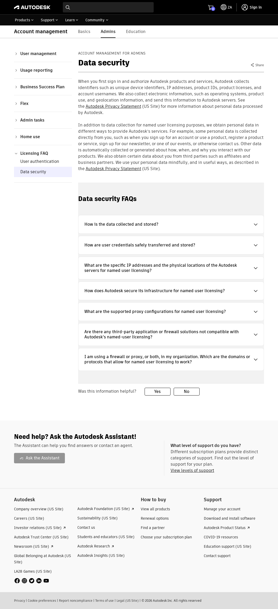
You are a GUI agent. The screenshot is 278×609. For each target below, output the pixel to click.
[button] (171, 224)
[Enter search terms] (108, 7)
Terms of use (104, 600)
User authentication (39, 161)
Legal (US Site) (128, 600)
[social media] (31, 581)
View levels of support (192, 470)
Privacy (19, 600)
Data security (33, 172)
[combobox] (108, 7)
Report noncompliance (75, 600)
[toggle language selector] (226, 7)
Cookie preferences (42, 600)
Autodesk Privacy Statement (113, 106)
